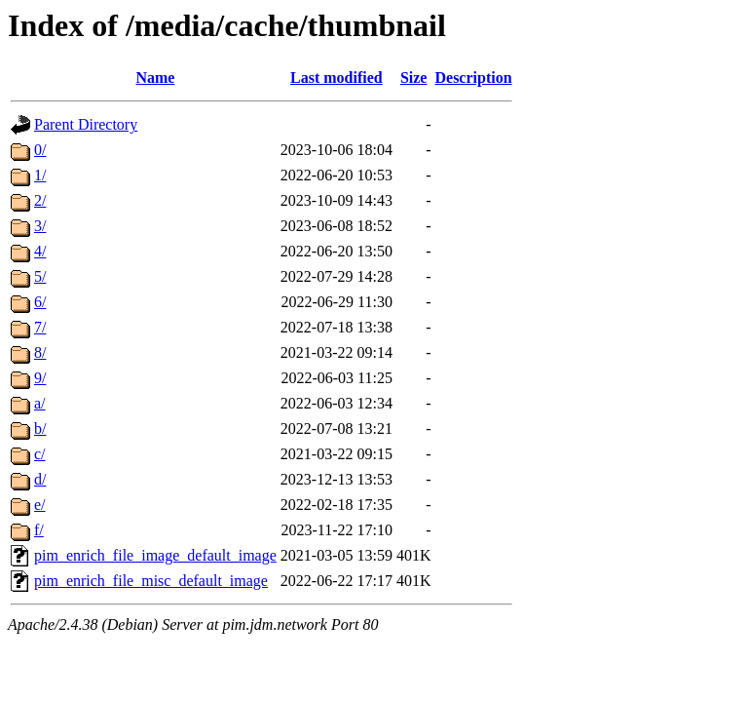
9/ (40, 378)
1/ (40, 175)
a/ (40, 403)
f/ (39, 530)
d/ (40, 479)
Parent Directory (85, 124)
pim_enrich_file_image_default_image (155, 555)
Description (472, 77)
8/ (40, 352)
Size (414, 77)
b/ (40, 428)
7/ (40, 327)
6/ (40, 301)
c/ (40, 454)
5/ (40, 276)
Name (154, 77)
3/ (40, 225)
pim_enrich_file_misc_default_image (151, 580)
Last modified (336, 77)
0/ (40, 149)
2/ (40, 200)
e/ (40, 504)
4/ (40, 251)
